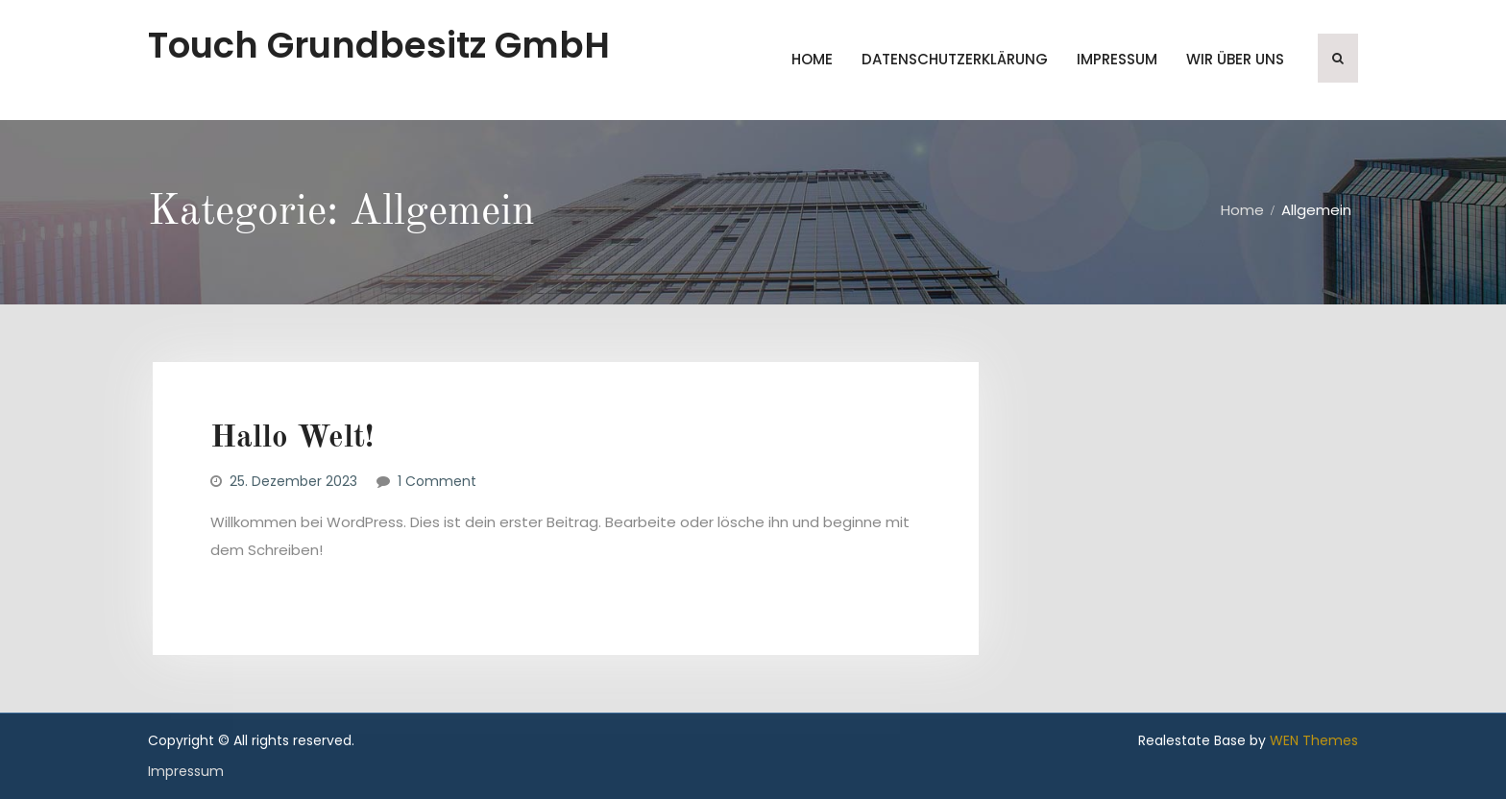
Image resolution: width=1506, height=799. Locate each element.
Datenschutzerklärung (955, 59)
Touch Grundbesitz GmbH (379, 45)
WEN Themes (1314, 740)
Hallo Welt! (292, 438)
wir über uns (1235, 59)
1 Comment (437, 481)
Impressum (1117, 59)
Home (812, 59)
